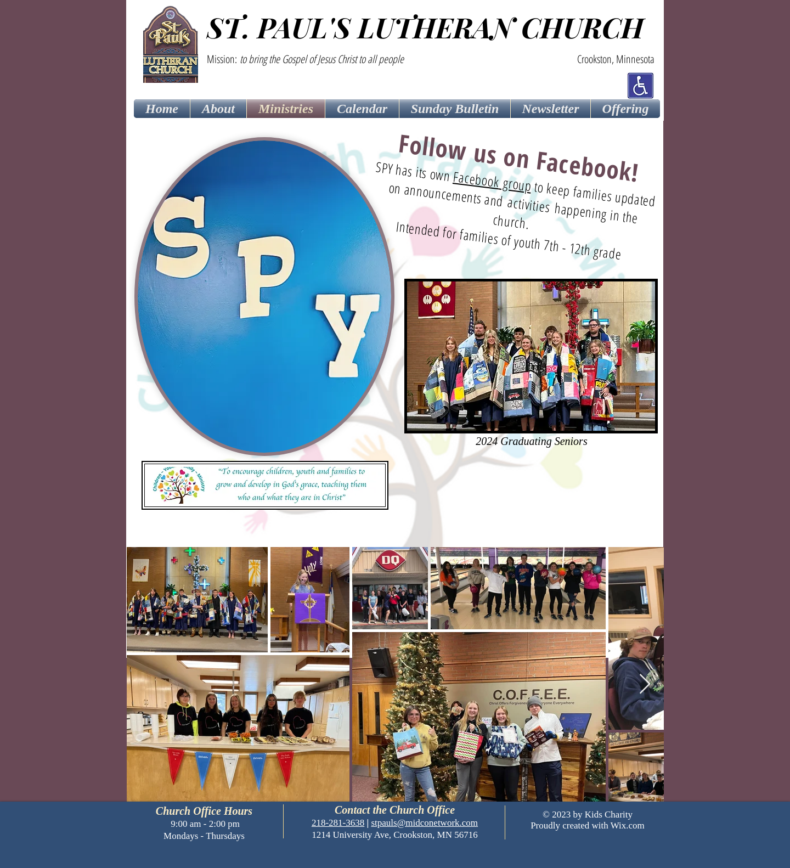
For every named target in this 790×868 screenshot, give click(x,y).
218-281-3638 (338, 823)
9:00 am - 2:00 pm (204, 824)
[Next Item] (645, 684)
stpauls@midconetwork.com (424, 823)
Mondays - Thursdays (204, 836)
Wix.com (628, 825)
